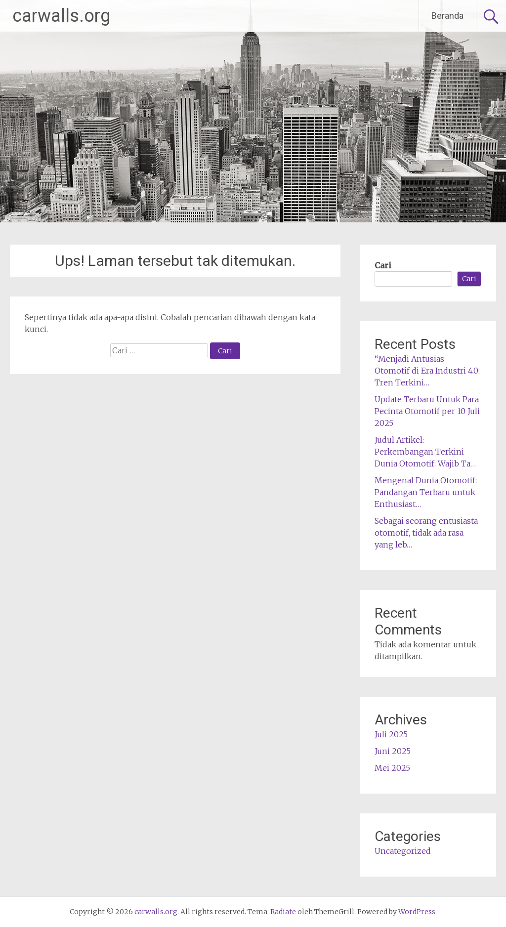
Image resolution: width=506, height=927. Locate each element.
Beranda (447, 15)
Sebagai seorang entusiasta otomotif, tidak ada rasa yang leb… (426, 532)
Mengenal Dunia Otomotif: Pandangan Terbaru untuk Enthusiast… (426, 492)
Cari (383, 265)
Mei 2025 (392, 768)
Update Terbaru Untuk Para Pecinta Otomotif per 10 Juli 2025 (427, 411)
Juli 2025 (391, 734)
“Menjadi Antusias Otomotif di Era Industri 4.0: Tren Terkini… (427, 370)
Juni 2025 (393, 751)
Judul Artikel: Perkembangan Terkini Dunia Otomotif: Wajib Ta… (425, 451)
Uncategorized (403, 851)
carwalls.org (61, 15)
